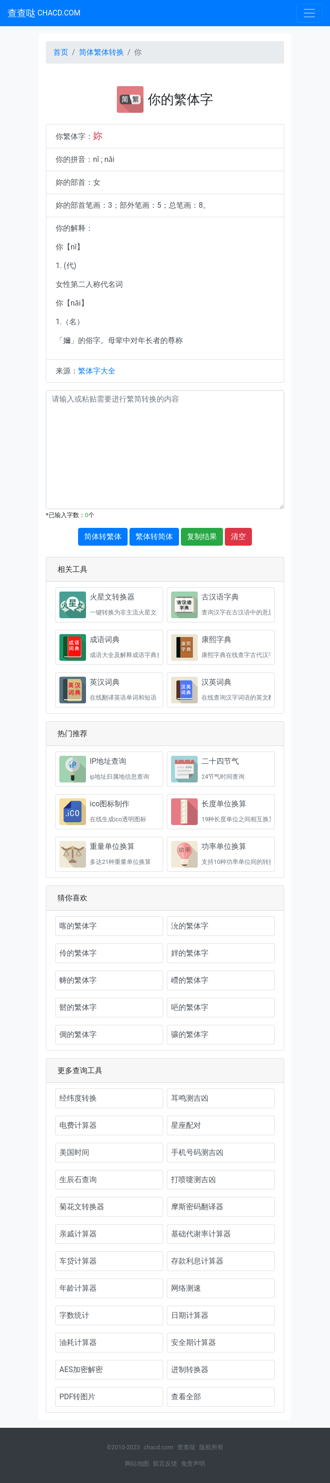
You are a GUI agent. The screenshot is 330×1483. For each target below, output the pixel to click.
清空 (238, 536)
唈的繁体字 (189, 1007)
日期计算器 (189, 1315)
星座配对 (186, 1125)
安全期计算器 (193, 1342)
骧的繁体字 (189, 1034)
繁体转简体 (154, 536)
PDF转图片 (77, 1396)
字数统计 (74, 1315)
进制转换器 (189, 1369)
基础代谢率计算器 (201, 1233)
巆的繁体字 (189, 980)
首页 (60, 52)
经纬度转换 (78, 1098)
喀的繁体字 (78, 925)
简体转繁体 (103, 536)
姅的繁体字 (189, 953)
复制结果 (202, 536)
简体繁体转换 (101, 52)
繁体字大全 (96, 370)
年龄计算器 (78, 1288)
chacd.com (158, 1447)
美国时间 (74, 1152)
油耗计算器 (78, 1342)
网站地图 (137, 1463)
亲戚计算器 (78, 1233)
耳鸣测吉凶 (189, 1098)
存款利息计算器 (197, 1261)
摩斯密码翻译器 (197, 1206)
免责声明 (193, 1463)
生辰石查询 (78, 1179)
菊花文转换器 (81, 1206)
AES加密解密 (81, 1369)
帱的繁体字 (78, 980)
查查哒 (43, 13)
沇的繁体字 (189, 925)
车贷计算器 (78, 1261)
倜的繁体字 (78, 1034)
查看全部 (186, 1396)
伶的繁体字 (78, 953)
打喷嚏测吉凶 (193, 1179)
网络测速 (186, 1288)
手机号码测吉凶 (197, 1152)
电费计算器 (78, 1125)
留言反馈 (165, 1463)
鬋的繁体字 (78, 1007)
